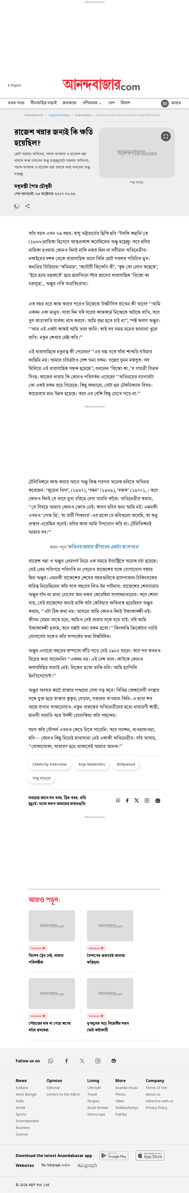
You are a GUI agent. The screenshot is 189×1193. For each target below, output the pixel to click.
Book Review (97, 1107)
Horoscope (96, 1114)
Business (23, 1127)
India (20, 1101)
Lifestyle (94, 1087)
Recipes (93, 1101)
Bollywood (126, 764)
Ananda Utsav (126, 1087)
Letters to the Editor (63, 1094)
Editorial (53, 1087)
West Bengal (26, 1094)
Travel (92, 1094)
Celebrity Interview (49, 764)
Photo (120, 1094)
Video (119, 1101)
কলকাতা (70, 103)
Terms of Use (156, 1087)
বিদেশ (125, 103)
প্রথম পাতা (16, 103)
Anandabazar (34, 115)
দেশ (111, 103)
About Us (153, 1094)
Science (22, 1134)
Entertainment (27, 1121)
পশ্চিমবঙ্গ (92, 103)
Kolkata (22, 1087)
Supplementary (59, 115)
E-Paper (14, 85)
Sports (21, 1114)
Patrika (121, 1114)
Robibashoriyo (126, 1107)
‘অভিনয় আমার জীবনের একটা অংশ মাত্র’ (103, 547)
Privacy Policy (156, 1107)
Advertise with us (159, 1101)
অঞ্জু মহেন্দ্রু (41, 778)
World (20, 1107)
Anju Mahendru (92, 764)
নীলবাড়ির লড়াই (44, 103)
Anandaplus (83, 115)
